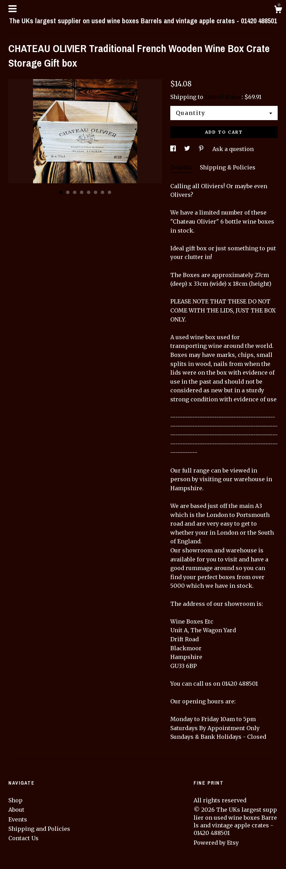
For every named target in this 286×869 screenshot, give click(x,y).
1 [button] (61, 192)
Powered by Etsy (216, 842)
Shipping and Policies (39, 828)
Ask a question (233, 148)
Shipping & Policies (227, 167)
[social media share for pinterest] (201, 148)
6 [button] (95, 192)
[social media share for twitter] (187, 148)
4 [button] (81, 192)
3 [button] (74, 192)
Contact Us (23, 838)
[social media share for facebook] (173, 148)
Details (181, 167)
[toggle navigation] (12, 8)
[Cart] (278, 10)
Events (17, 819)
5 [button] (88, 192)
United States (223, 96)
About (16, 809)
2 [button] (68, 192)
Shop (15, 800)
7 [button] (102, 192)
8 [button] (109, 192)
